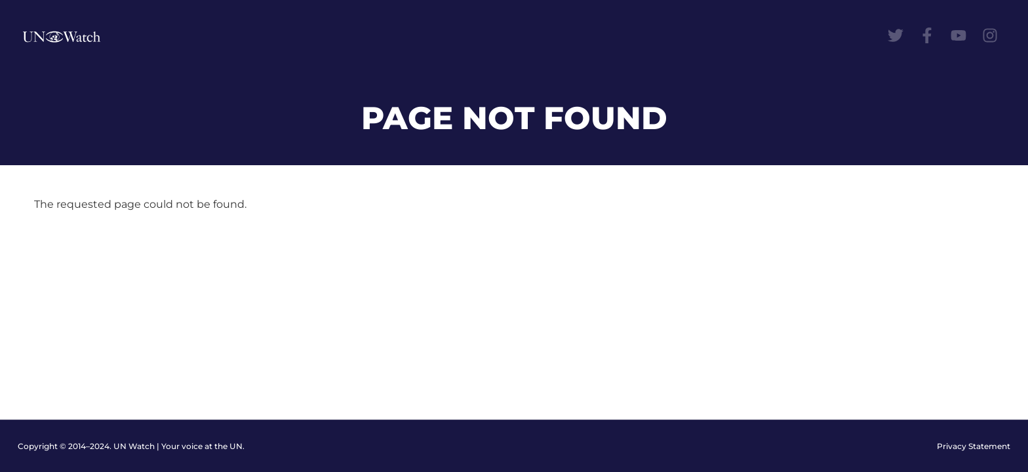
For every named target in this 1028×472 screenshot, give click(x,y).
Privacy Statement (973, 446)
